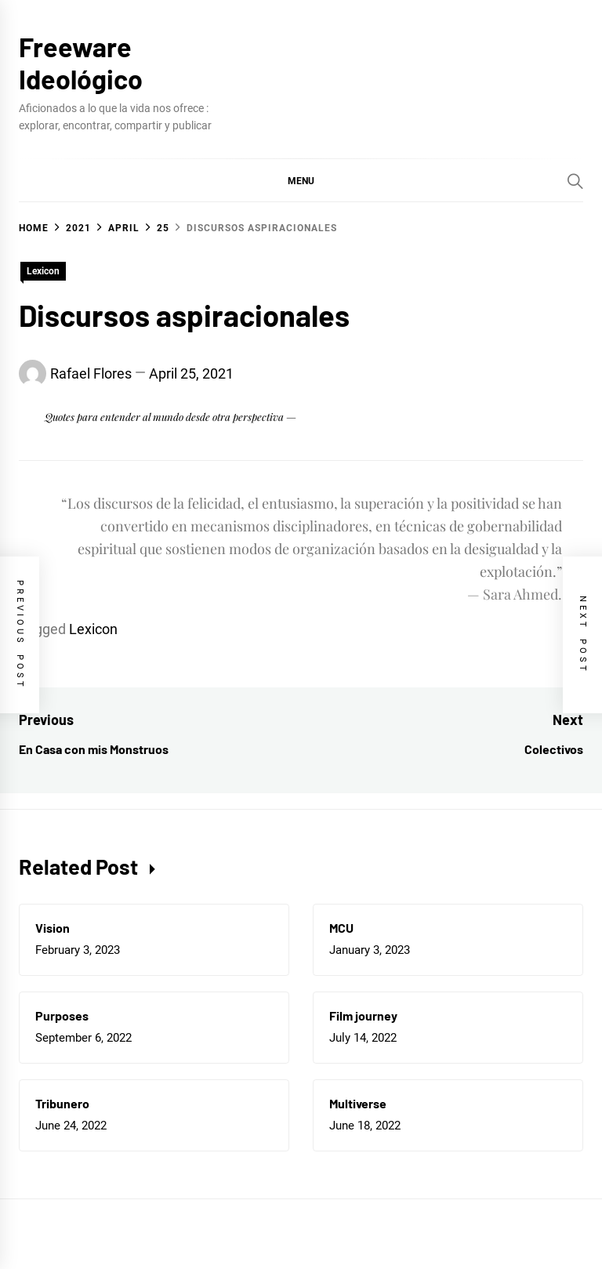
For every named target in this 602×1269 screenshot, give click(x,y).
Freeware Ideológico (81, 63)
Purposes (62, 1015)
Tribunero (62, 1103)
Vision (52, 927)
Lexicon (43, 271)
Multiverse (357, 1103)
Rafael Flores (91, 373)
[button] (301, 180)
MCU (341, 927)
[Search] (575, 181)
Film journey (363, 1015)
